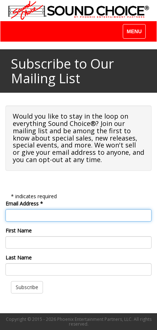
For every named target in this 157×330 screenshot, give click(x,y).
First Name (18, 230)
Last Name (18, 257)
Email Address (24, 203)
